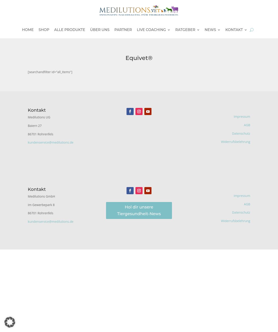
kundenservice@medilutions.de (51, 142)
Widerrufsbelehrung (235, 142)
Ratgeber (185, 30)
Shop (44, 30)
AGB (247, 125)
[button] (10, 322)
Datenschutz (241, 133)
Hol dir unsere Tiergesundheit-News (139, 211)
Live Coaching (151, 30)
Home (28, 30)
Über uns (99, 30)
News (210, 30)
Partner (123, 30)
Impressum (242, 116)
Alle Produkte (69, 30)
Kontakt (234, 30)
